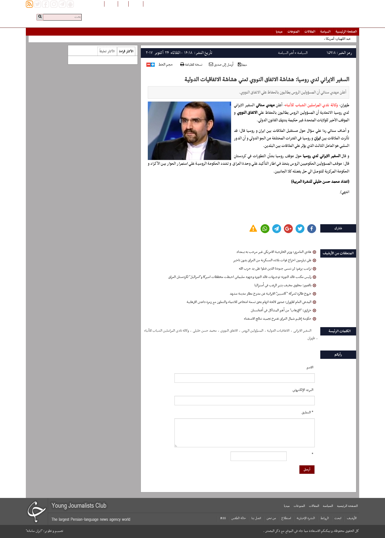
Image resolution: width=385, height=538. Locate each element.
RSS (223, 518)
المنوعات (293, 31)
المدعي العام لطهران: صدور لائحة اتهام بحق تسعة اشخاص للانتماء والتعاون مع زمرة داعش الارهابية (251, 302)
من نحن (271, 518)
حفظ (242, 65)
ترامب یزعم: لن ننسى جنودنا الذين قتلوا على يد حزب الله (277, 269)
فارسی (123, 4)
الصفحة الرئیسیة (346, 31)
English (111, 4)
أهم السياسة (286, 53)
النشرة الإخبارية (306, 518)
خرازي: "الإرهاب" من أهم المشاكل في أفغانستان (283, 310)
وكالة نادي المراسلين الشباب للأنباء (311, 105)
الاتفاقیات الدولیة (278, 331)
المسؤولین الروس (252, 331)
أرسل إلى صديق (221, 65)
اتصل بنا (256, 518)
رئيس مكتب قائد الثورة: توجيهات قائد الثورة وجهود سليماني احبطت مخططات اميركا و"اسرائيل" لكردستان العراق (242, 277)
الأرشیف (352, 518)
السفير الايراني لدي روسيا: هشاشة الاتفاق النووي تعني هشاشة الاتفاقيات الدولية (266, 80)
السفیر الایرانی (302, 331)
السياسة (325, 31)
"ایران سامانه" (34, 531)
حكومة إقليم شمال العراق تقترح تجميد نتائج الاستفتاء (280, 319)
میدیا (279, 31)
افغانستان (136, 4)
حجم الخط (166, 65)
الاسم (310, 367)
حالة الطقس (238, 518)
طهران (311, 338)
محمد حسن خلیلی (205, 331)
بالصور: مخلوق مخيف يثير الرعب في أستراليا (285, 285)
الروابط (325, 518)
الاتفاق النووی (229, 331)
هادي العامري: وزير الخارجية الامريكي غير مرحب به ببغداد (276, 252)
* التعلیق (307, 412)
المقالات (309, 31)
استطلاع (286, 518)
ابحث (337, 518)
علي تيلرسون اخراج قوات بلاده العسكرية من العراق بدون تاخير (274, 260)
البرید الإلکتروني (302, 390)
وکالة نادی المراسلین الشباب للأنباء (166, 331)
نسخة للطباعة (191, 65)
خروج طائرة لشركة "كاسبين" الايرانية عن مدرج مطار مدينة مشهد (273, 294)
